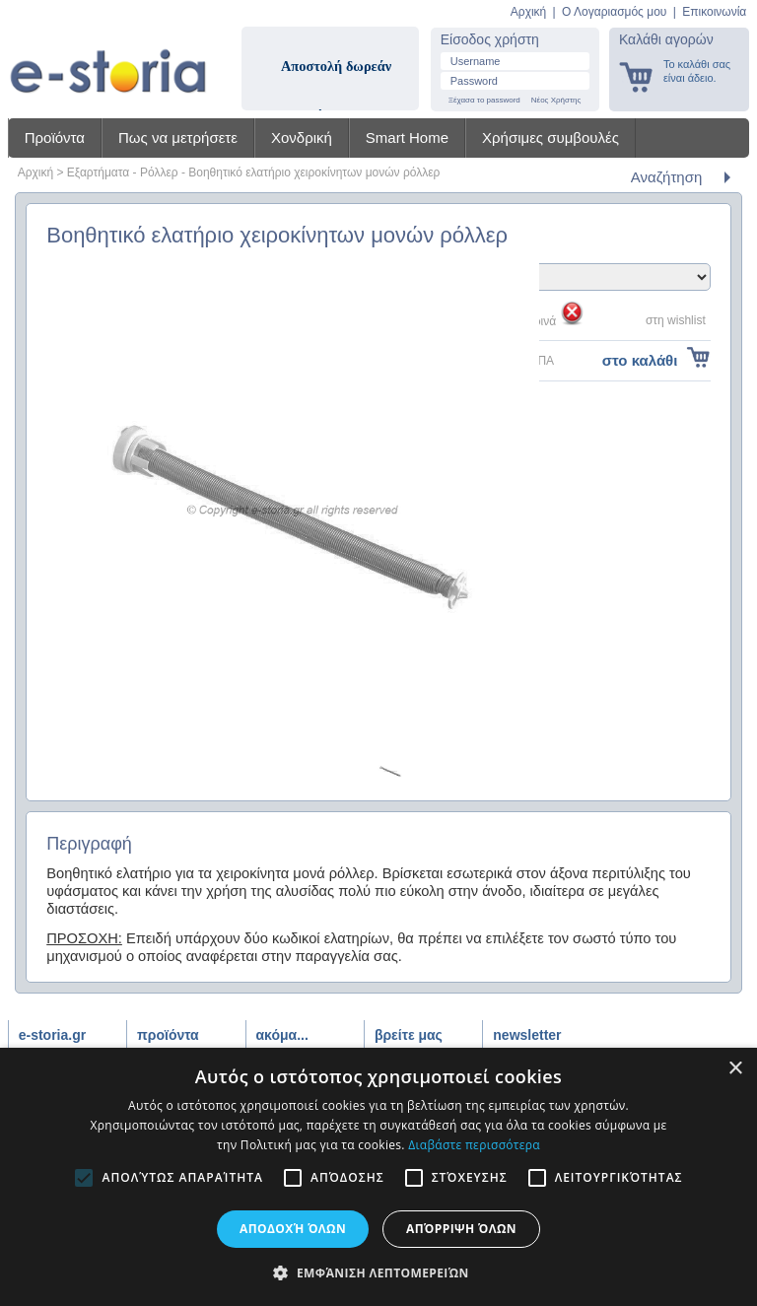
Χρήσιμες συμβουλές (550, 137)
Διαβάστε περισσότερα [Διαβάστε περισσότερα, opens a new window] (474, 1144)
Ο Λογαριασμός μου (614, 12)
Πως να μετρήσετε (178, 137)
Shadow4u (108, 59)
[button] (378, 1272)
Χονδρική (301, 137)
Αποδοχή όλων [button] (293, 1228)
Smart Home (407, 137)
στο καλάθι (640, 360)
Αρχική (528, 12)
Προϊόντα (55, 137)
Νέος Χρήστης (556, 100)
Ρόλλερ (159, 172)
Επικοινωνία (714, 12)
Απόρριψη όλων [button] (461, 1228)
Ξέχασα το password (484, 100)
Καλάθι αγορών (666, 39)
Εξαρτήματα (98, 172)
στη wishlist (676, 320)
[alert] (378, 1177)
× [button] (734, 1069)
